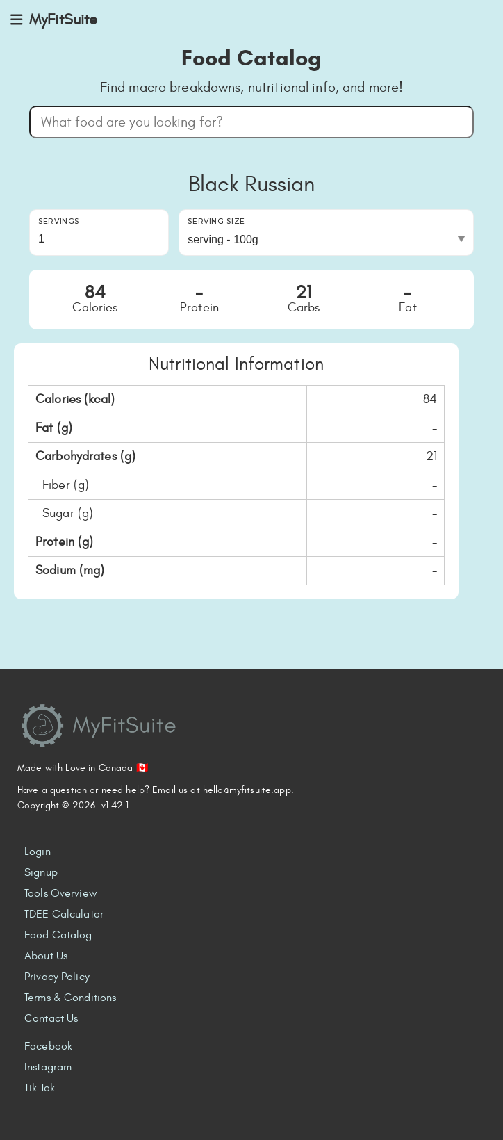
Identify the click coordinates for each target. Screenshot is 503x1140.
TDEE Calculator (64, 914)
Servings (58, 221)
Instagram (48, 1067)
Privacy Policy (57, 976)
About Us (45, 956)
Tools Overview (60, 893)
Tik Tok (39, 1088)
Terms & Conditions (70, 997)
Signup (41, 872)
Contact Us (51, 1018)
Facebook (48, 1046)
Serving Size (216, 221)
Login (37, 851)
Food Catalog (58, 935)
